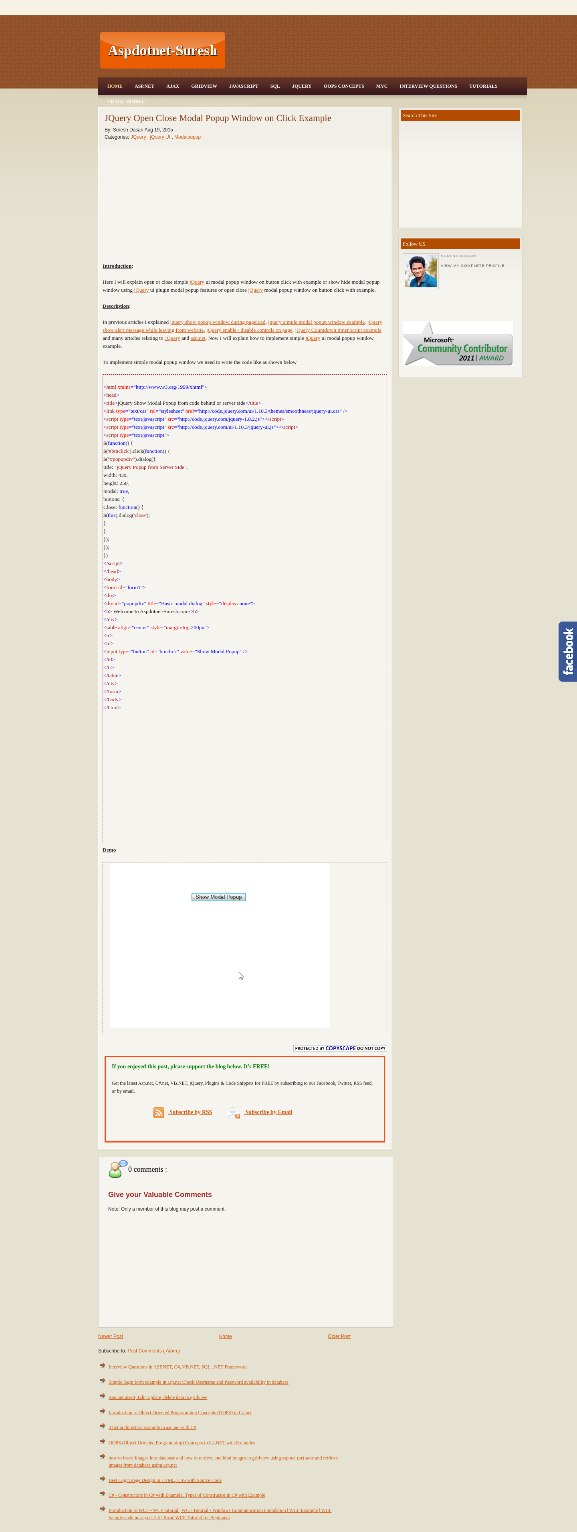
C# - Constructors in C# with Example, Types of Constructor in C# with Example (187, 1495)
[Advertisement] (377, 50)
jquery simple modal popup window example (316, 322)
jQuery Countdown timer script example (338, 330)
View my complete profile (472, 266)
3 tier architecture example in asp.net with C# (152, 1427)
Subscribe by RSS (182, 1112)
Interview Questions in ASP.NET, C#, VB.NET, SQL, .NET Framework (178, 1367)
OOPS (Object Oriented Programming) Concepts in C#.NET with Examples (182, 1442)
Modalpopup (187, 137)
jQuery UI (160, 137)
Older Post (339, 1336)
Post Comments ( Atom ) (153, 1351)
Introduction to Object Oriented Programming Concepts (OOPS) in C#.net (180, 1412)
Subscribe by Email (259, 1112)
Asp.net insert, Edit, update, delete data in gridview (158, 1397)
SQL (275, 86)
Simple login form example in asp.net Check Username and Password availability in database (198, 1382)
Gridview (204, 86)
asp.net (198, 338)
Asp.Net (144, 86)
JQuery (302, 86)
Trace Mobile (126, 101)
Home (115, 86)
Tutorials (483, 86)
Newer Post (110, 1336)
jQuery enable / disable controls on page (249, 330)
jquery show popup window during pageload (217, 322)
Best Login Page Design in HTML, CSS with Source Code (165, 1480)
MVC (382, 86)
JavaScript (243, 86)
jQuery (197, 282)
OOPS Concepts (344, 86)
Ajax (172, 86)
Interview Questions (428, 86)
